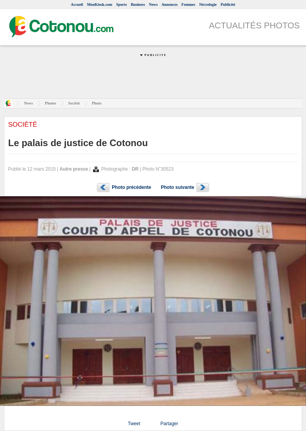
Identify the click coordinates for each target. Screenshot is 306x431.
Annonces (169, 4)
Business (138, 4)
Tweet (134, 423)
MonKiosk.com (99, 4)
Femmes (188, 4)
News (153, 4)
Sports (121, 4)
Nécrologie (207, 4)
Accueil (77, 4)
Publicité (228, 4)
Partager (169, 423)
